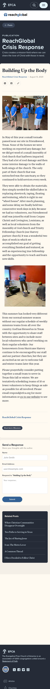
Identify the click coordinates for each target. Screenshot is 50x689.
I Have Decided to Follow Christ (20, 557)
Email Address (8, 464)
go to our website (30, 396)
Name (4, 452)
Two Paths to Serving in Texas (19, 532)
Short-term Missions (12, 428)
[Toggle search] (34, 5)
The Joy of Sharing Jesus (16, 538)
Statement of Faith (10, 661)
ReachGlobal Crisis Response (14, 76)
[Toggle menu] (43, 5)
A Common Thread (14, 551)
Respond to (17, 475)
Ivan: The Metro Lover (15, 544)
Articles (9, 681)
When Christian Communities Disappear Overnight (19, 524)
